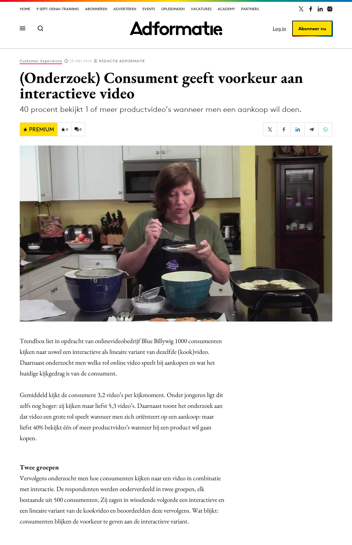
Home (25, 8)
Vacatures (201, 8)
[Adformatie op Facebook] (310, 8)
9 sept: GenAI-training (57, 8)
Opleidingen (173, 8)
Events (148, 8)
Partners (250, 8)
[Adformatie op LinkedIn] (320, 8)
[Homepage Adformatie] (176, 28)
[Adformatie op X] (301, 8)
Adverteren (124, 8)
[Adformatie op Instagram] (329, 8)
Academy (226, 8)
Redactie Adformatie (122, 61)
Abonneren (96, 8)
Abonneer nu (312, 28)
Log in (279, 28)
